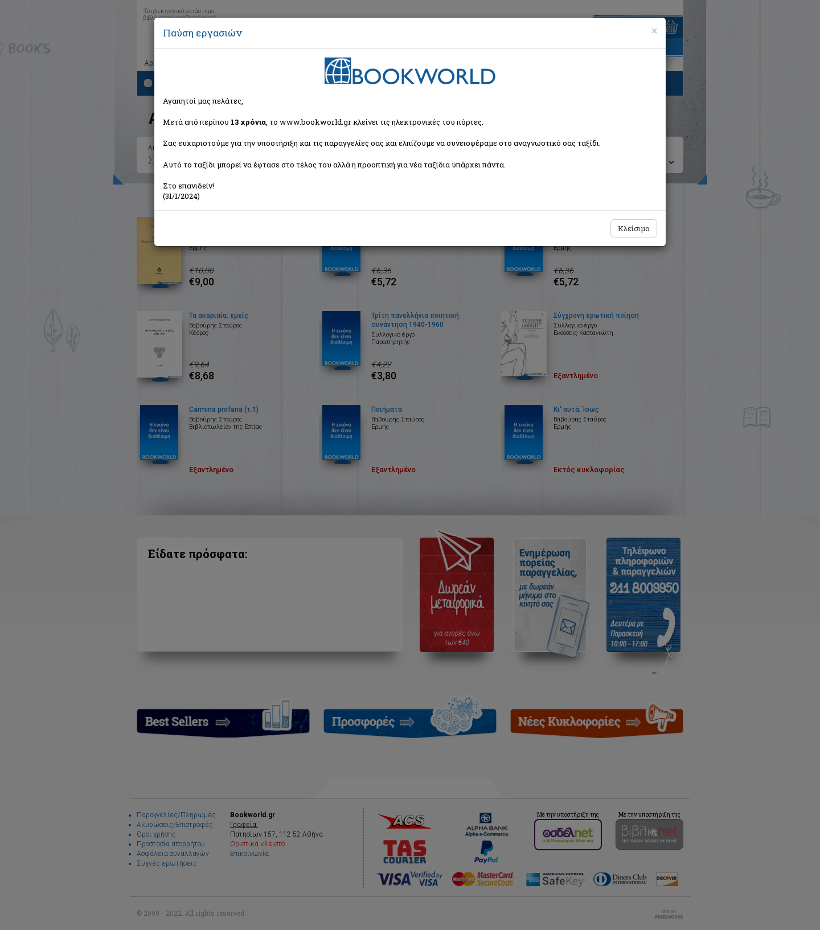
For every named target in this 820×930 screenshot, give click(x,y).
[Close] (654, 30)
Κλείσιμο (634, 228)
